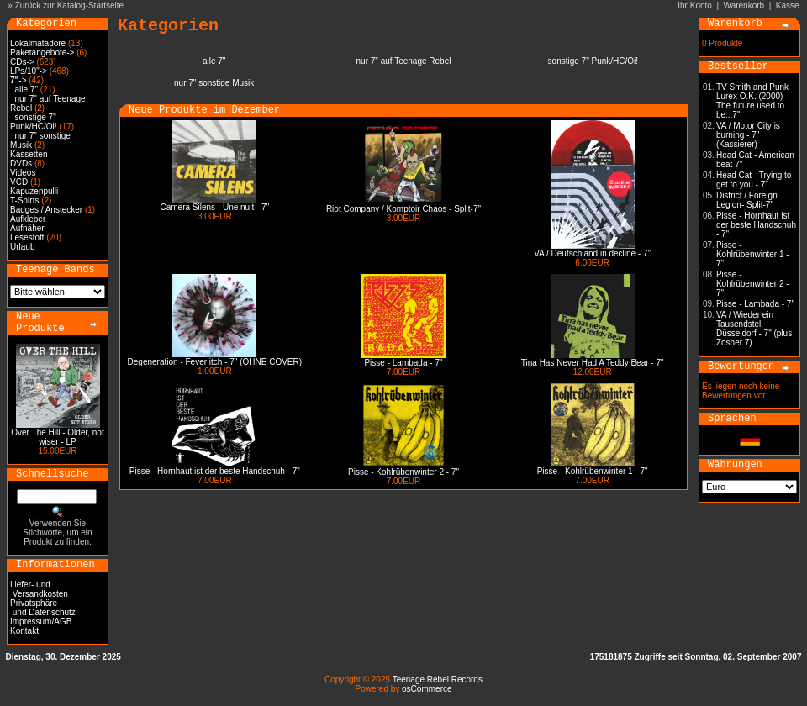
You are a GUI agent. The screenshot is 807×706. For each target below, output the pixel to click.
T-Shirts (24, 200)
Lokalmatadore (38, 43)
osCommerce (426, 688)
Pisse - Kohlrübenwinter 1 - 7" (592, 471)
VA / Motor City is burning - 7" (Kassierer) (748, 135)
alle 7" (26, 89)
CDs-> (22, 61)
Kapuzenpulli (34, 191)
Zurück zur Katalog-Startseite (69, 5)
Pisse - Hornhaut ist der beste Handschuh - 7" (214, 471)
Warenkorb (744, 5)
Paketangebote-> (42, 52)
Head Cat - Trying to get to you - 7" (753, 180)
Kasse (787, 5)
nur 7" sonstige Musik (214, 82)
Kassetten (28, 154)
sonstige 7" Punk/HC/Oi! (33, 122)
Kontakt (24, 630)
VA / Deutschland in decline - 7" (592, 253)
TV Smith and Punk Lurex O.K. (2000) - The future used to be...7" (752, 100)
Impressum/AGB (40, 621)
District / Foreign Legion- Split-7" (747, 200)
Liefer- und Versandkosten (39, 589)
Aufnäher (27, 228)
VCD (19, 182)
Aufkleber (27, 219)
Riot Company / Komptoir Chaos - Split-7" (403, 208)
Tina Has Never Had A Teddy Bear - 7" (592, 362)
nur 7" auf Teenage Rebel (403, 61)
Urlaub (22, 246)
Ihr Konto (695, 5)
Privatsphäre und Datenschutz (43, 607)
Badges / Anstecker (46, 209)
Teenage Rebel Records (438, 679)
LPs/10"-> (28, 71)
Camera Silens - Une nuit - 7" (214, 207)
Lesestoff (27, 237)
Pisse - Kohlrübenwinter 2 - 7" (403, 472)
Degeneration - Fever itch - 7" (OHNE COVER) (215, 361)
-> (18, 80)
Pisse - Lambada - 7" (403, 362)
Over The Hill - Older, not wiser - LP (57, 437)
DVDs (21, 163)
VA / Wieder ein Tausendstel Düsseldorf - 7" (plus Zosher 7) (754, 328)
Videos (22, 172)
